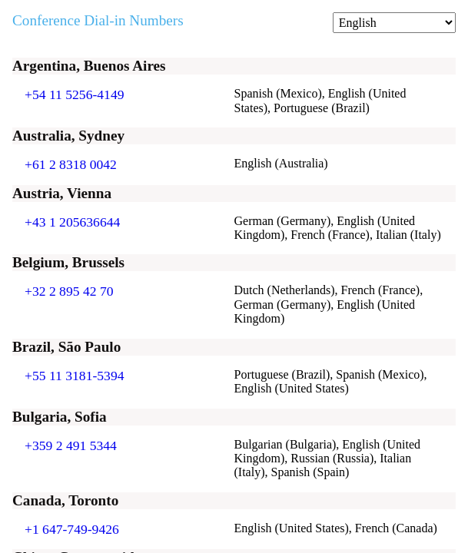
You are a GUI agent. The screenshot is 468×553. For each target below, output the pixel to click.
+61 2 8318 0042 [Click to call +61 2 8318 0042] (71, 164)
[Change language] (394, 22)
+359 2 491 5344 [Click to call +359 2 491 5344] (71, 445)
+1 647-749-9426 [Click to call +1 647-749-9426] (72, 529)
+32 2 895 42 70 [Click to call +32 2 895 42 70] (69, 291)
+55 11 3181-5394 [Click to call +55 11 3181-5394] (74, 375)
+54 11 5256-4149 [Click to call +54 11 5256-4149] (74, 94)
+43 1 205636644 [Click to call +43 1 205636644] (72, 222)
